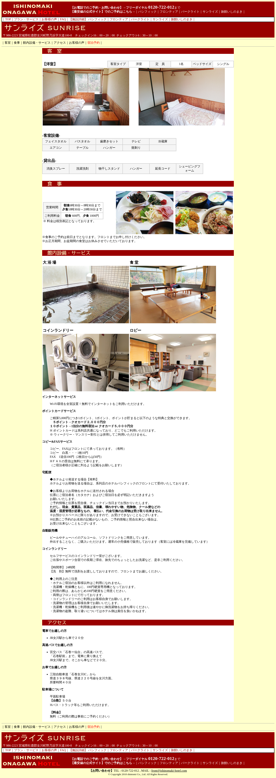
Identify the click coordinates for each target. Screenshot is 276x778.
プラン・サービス (26, 19)
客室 (8, 42)
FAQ (63, 19)
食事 (17, 42)
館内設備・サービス (37, 42)
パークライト (190, 11)
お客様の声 (49, 19)
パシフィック (147, 11)
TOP (8, 19)
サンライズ (210, 11)
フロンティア (169, 11)
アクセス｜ (61, 42)
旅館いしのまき (231, 11)
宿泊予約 (93, 42)
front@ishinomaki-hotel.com (169, 770)
